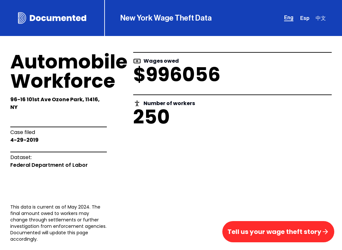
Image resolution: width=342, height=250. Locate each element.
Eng (288, 17)
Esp (305, 18)
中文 (321, 18)
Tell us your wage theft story (278, 231)
